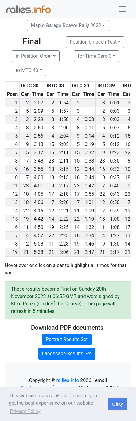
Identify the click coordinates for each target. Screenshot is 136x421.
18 (51, 177)
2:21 (64, 211)
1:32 (89, 227)
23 (51, 161)
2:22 (64, 219)
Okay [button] (117, 404)
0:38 (89, 161)
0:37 (114, 177)
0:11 (89, 128)
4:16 (38, 211)
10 (77, 161)
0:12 (114, 136)
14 (51, 219)
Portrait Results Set (67, 339)
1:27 (114, 235)
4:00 (38, 177)
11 (77, 211)
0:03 (114, 111)
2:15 (64, 169)
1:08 (114, 227)
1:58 (64, 119)
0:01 (114, 103)
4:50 (38, 227)
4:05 (38, 194)
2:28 (64, 244)
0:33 (114, 169)
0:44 (89, 169)
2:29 (38, 119)
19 (127, 211)
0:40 (114, 186)
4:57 (38, 235)
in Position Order (34, 56)
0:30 (114, 161)
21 (26, 252)
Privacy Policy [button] (25, 411)
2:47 (89, 252)
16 (127, 144)
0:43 (114, 194)
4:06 (38, 202)
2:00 (64, 128)
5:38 (38, 252)
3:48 (38, 161)
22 (127, 152)
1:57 (64, 111)
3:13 (38, 144)
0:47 (89, 186)
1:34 (89, 235)
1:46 (89, 244)
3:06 (64, 252)
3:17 (38, 152)
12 (77, 169)
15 (102, 128)
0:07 (114, 128)
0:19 (89, 144)
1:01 (89, 202)
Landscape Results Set (67, 353)
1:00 (114, 219)
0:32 (89, 152)
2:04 (64, 136)
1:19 (89, 219)
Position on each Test (93, 42)
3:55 (38, 169)
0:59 (114, 211)
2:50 (38, 128)
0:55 (89, 194)
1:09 (89, 211)
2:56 (38, 136)
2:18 (64, 194)
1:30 (114, 244)
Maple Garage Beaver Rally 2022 (66, 25)
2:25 (64, 227)
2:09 (38, 111)
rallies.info (67, 380)
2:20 (64, 202)
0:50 (114, 202)
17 (26, 161)
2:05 (64, 144)
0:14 (89, 136)
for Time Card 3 (94, 56)
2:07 (38, 103)
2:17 (64, 186)
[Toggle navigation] (122, 9)
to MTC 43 (27, 70)
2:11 (64, 152)
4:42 (38, 219)
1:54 (64, 103)
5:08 (38, 244)
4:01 (38, 186)
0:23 (114, 152)
